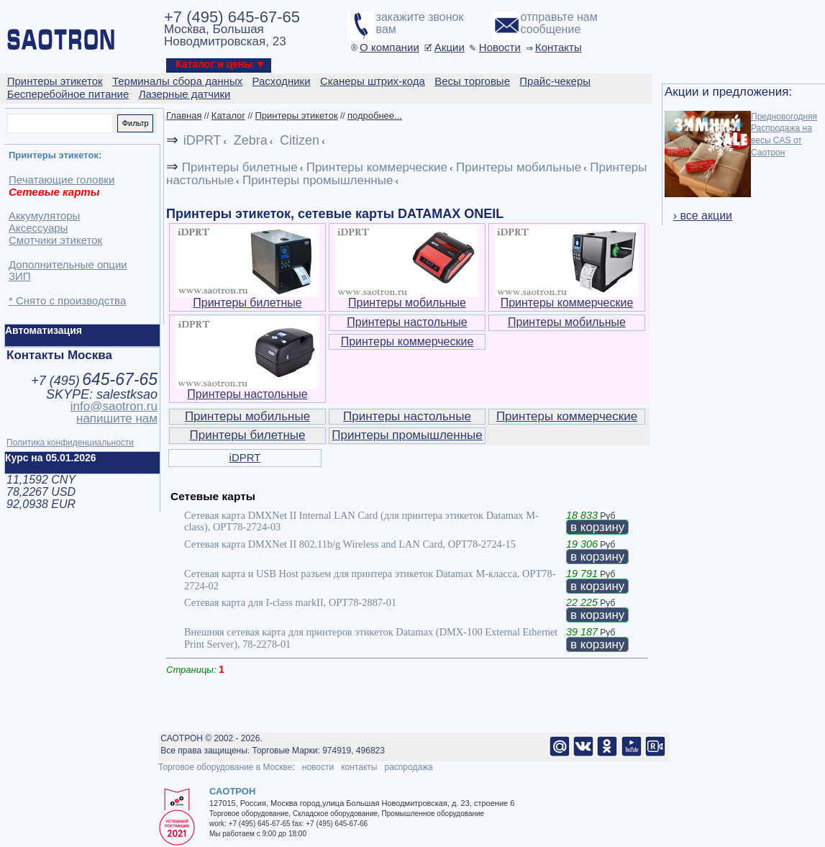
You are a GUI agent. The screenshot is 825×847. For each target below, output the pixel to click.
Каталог (228, 115)
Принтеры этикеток (296, 115)
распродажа (408, 767)
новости (318, 767)
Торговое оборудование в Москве (225, 767)
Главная (183, 115)
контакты (359, 767)
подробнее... (374, 115)
